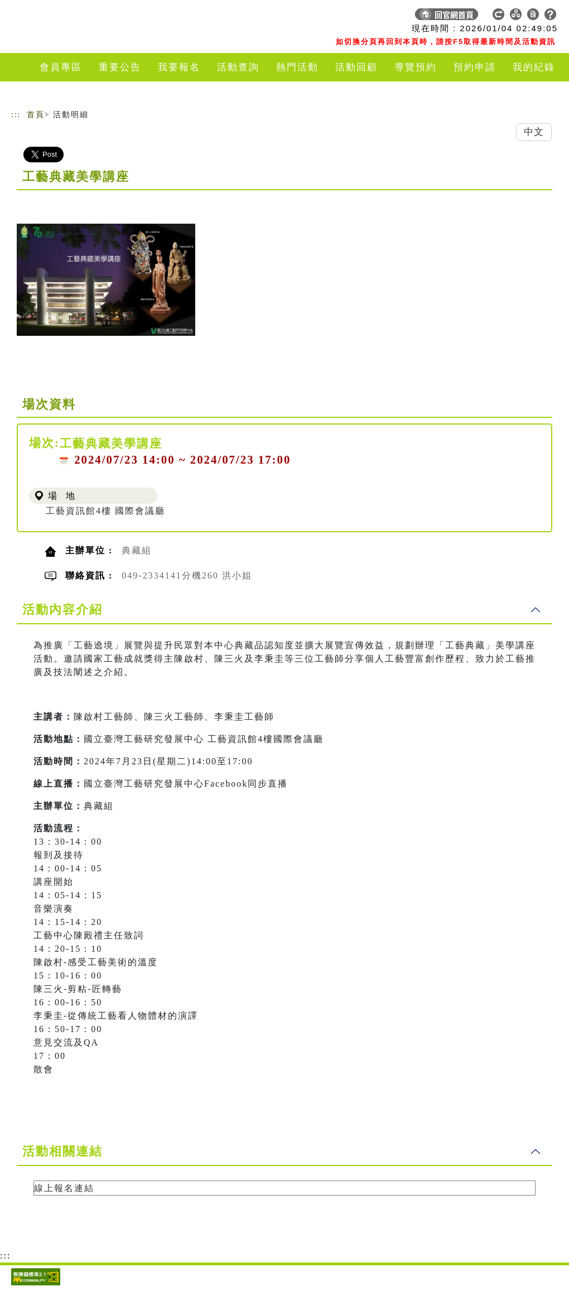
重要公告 (120, 67)
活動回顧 (356, 67)
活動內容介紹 (62, 609)
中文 (534, 132)
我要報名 (179, 67)
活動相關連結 (62, 1151)
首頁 (36, 114)
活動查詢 (238, 67)
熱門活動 (297, 67)
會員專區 (61, 67)
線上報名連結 (64, 1188)
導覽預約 (415, 67)
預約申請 (475, 67)
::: (16, 114)
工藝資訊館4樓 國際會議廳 (105, 510)
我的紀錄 (534, 67)
